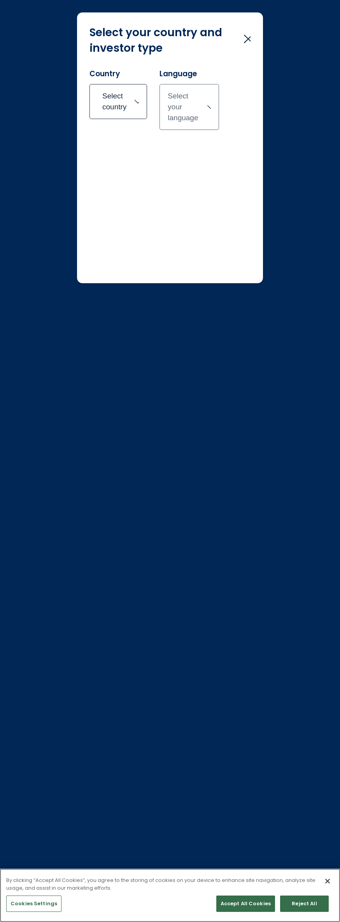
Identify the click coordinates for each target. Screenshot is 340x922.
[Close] (327, 891)
